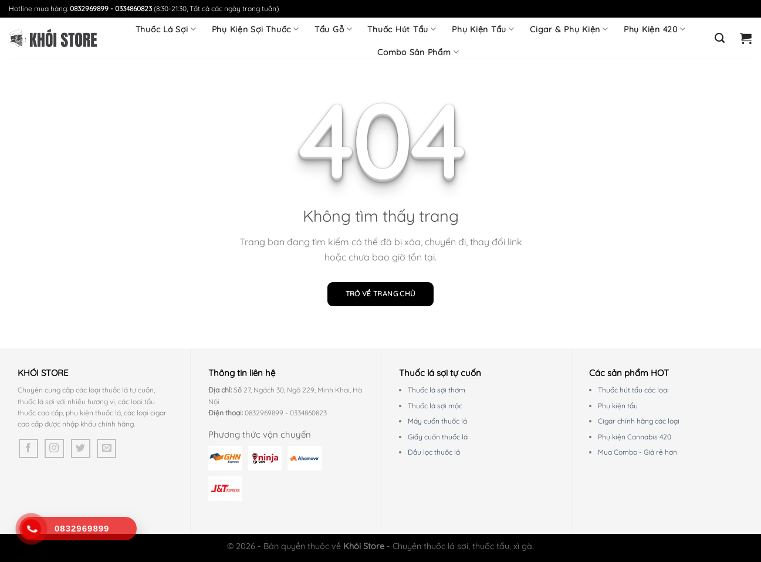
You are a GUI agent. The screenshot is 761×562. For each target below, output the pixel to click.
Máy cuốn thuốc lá (437, 421)
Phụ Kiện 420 (655, 29)
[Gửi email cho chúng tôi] (106, 448)
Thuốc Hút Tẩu (402, 29)
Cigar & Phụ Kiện (569, 29)
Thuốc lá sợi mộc (435, 405)
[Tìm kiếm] (720, 38)
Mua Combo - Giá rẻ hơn (637, 452)
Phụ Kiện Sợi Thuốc (255, 29)
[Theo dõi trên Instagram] (54, 448)
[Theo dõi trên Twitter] (80, 448)
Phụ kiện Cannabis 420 (634, 436)
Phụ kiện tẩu (618, 405)
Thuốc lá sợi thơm (436, 389)
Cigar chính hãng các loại (638, 421)
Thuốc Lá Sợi (166, 29)
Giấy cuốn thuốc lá (438, 436)
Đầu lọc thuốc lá (434, 452)
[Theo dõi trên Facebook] (28, 448)
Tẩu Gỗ (333, 29)
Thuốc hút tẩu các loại (633, 389)
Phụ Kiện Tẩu (483, 29)
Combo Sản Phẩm (418, 51)
